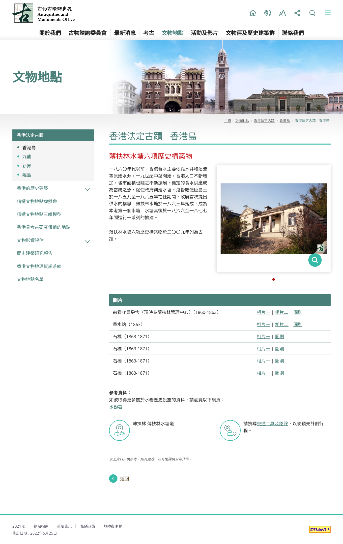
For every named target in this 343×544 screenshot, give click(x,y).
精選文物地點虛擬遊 (37, 201)
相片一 (263, 312)
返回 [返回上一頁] (124, 479)
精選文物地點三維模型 (39, 214)
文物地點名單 (30, 279)
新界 (26, 166)
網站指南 (41, 526)
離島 (26, 175)
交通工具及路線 (272, 423)
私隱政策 (87, 526)
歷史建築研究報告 (35, 253)
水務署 (115, 407)
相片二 (281, 312)
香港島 (29, 148)
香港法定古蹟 (30, 135)
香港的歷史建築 (32, 188)
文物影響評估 (30, 240)
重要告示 (64, 526)
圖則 (297, 312)
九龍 (26, 156)
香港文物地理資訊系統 (39, 266)
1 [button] (273, 279)
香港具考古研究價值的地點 (43, 227)
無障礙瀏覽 (113, 526)
